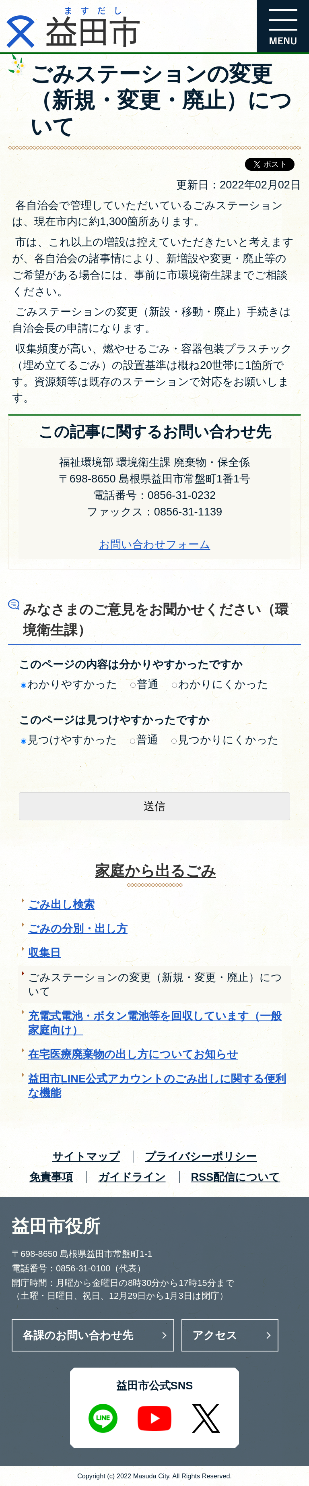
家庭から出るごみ (155, 871)
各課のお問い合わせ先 (78, 1335)
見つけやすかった (69, 739)
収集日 (44, 952)
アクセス (214, 1335)
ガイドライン (132, 1177)
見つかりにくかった (225, 739)
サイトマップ (86, 1156)
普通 (144, 684)
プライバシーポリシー (201, 1156)
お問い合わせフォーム (154, 544)
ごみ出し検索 (61, 904)
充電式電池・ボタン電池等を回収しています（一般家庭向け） (155, 1023)
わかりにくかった (220, 684)
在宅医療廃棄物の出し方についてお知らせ (133, 1054)
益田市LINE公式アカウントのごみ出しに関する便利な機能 (157, 1085)
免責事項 (51, 1177)
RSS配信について (235, 1177)
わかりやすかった (69, 684)
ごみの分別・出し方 (78, 928)
